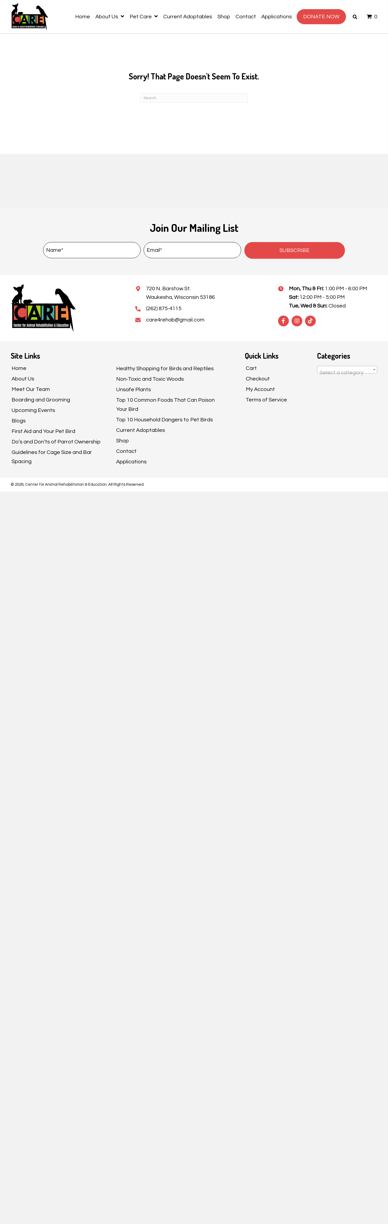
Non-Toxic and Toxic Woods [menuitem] (150, 379)
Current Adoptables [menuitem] (140, 430)
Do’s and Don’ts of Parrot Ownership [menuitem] (56, 442)
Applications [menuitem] (131, 461)
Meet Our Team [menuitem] (31, 389)
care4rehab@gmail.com (175, 320)
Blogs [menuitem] (19, 421)
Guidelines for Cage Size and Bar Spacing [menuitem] (52, 457)
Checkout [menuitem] (258, 379)
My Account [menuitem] (260, 389)
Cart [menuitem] (251, 368)
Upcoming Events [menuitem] (33, 410)
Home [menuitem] (19, 368)
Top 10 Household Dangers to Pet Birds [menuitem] (164, 419)
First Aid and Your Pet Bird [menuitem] (43, 431)
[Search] (194, 98)
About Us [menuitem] (23, 379)
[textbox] (347, 372)
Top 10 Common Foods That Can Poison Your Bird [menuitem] (165, 404)
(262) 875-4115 (163, 308)
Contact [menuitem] (126, 451)
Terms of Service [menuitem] (266, 400)
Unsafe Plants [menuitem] (133, 389)
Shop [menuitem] (122, 440)
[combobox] (347, 369)
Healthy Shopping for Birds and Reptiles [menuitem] (165, 368)
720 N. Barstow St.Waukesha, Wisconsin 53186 (180, 293)
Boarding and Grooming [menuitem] (41, 400)
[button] (294, 250)
